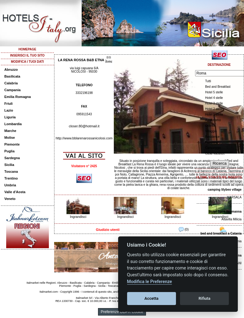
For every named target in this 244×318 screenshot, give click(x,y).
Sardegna (12, 158)
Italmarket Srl (84, 297)
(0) (184, 229)
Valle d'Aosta (14, 192)
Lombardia (13, 124)
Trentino (11, 178)
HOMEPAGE (27, 49)
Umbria (10, 185)
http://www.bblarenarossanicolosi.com (84, 138)
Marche (10, 131)
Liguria (10, 117)
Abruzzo (11, 69)
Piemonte (12, 144)
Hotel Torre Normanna (225, 211)
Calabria (11, 83)
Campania (12, 90)
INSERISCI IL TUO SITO (27, 55)
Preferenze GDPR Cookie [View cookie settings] (122, 312)
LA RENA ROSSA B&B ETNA (81, 60)
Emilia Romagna (17, 97)
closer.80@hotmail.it (84, 126)
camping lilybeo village (225, 189)
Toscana (11, 171)
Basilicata (12, 76)
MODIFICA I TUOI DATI (27, 61)
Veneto (9, 199)
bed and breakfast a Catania (221, 233)
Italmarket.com (49, 291)
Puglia (9, 151)
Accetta (151, 298)
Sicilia (9, 165)
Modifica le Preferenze (149, 281)
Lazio (8, 110)
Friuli (8, 103)
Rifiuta (204, 298)
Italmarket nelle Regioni (41, 282)
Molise (9, 137)
